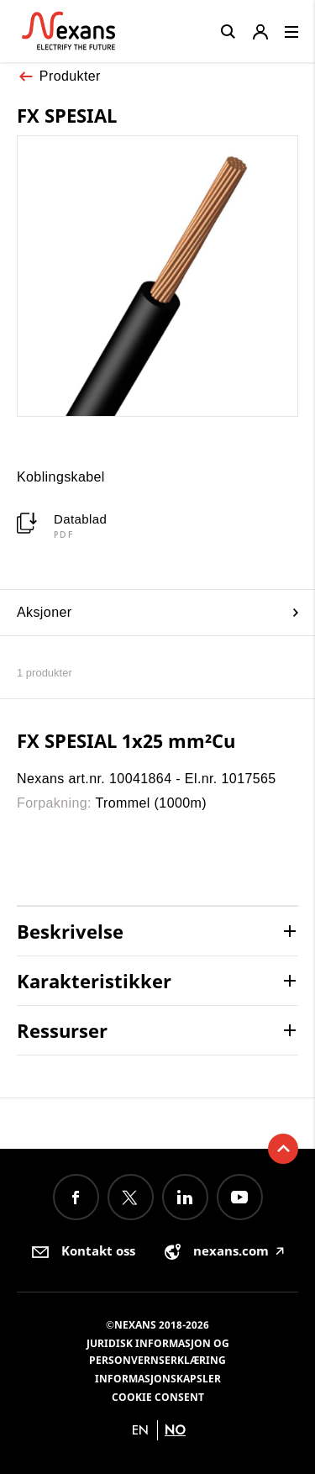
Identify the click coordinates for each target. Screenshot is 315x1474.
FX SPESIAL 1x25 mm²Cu (126, 740)
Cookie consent (158, 1397)
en (140, 1430)
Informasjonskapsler (158, 1378)
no (175, 1430)
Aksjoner (157, 612)
